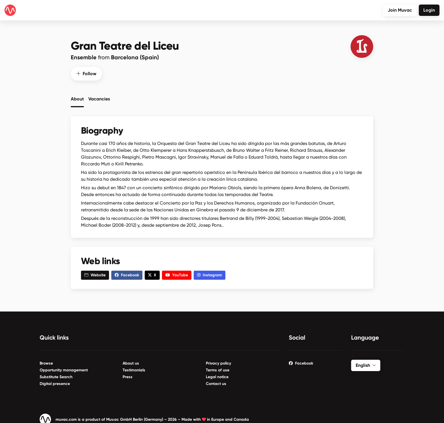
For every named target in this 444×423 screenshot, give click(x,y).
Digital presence (55, 381)
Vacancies (99, 96)
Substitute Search (56, 374)
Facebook (301, 361)
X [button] (152, 273)
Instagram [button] (209, 273)
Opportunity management (64, 367)
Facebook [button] (127, 273)
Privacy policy (218, 361)
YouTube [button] (176, 273)
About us (131, 361)
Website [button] (95, 273)
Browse (46, 361)
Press (128, 374)
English (366, 363)
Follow (86, 71)
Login (429, 10)
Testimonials (134, 367)
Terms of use (217, 367)
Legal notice (217, 374)
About (77, 96)
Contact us (216, 381)
